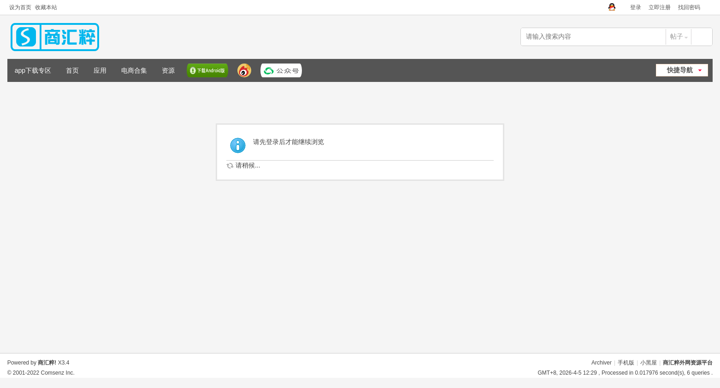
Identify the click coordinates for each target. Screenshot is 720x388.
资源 (168, 70)
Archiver (601, 362)
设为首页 (20, 7)
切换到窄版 (707, 8)
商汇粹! (47, 362)
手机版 (626, 362)
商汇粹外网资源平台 (688, 362)
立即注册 (660, 7)
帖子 (676, 36)
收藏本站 (46, 7)
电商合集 (134, 70)
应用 (100, 70)
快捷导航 (680, 70)
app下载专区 (33, 70)
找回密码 (689, 7)
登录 (635, 7)
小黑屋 (648, 362)
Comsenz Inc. (58, 373)
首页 (72, 70)
